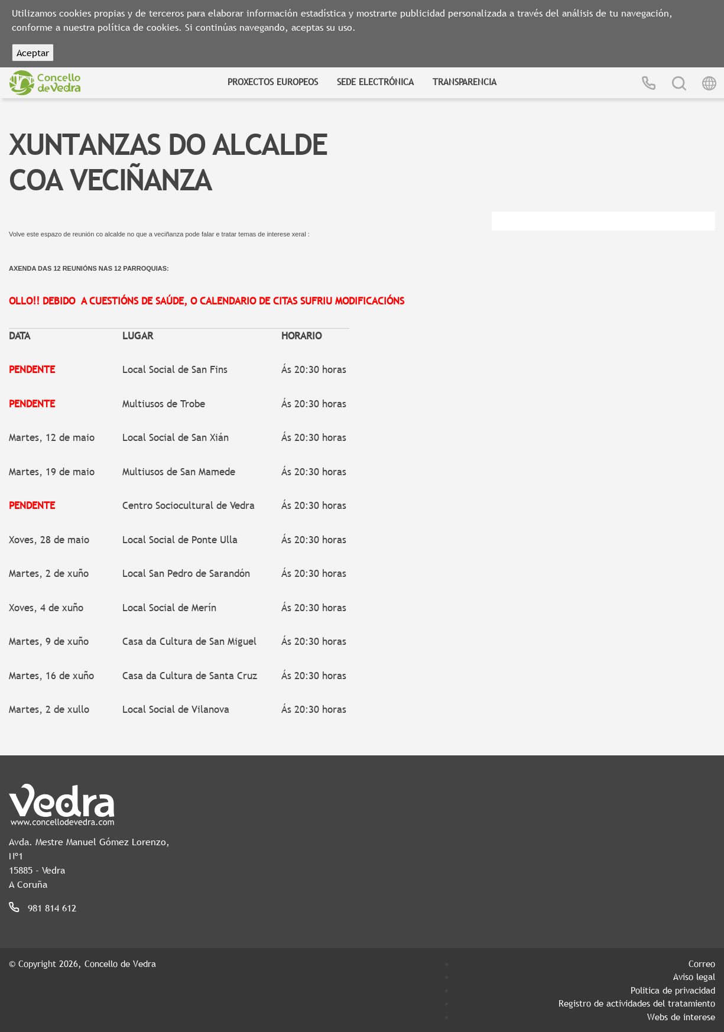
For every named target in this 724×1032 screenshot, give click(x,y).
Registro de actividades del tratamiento (637, 1003)
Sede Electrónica (375, 81)
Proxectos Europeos (273, 81)
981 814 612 (52, 907)
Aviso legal (694, 976)
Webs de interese (681, 1017)
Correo (702, 963)
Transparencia (464, 81)
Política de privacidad (673, 990)
